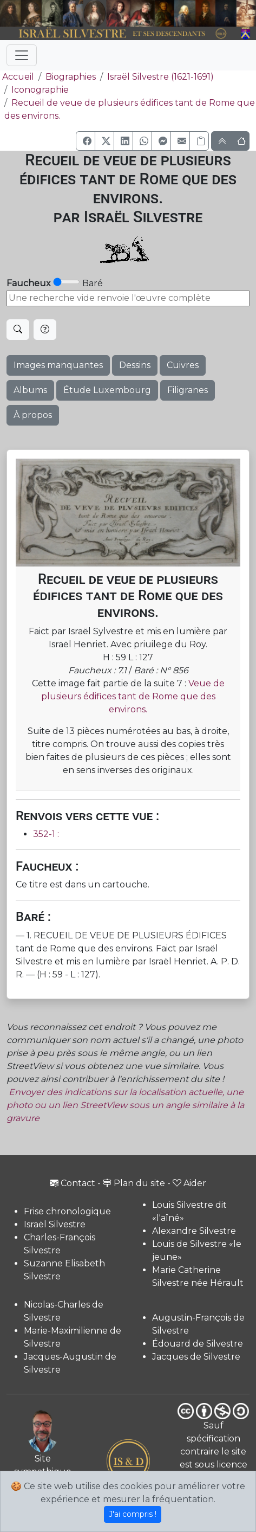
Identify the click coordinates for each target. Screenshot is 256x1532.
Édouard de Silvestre (197, 1343)
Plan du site (134, 1183)
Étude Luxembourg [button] (107, 390)
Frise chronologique (67, 1211)
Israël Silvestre (55, 1224)
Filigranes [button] (187, 390)
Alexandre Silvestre (194, 1231)
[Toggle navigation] (21, 55)
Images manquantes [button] (58, 365)
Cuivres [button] (183, 365)
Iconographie (40, 90)
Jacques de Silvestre (196, 1356)
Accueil (17, 77)
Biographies (70, 77)
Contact (72, 1183)
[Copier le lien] (199, 141)
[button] (85, 141)
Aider (189, 1183)
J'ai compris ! (132, 1514)
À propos (33, 415)
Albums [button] (30, 390)
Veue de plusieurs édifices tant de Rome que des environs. (133, 696)
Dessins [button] (134, 365)
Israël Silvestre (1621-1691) (160, 77)
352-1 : (46, 834)
